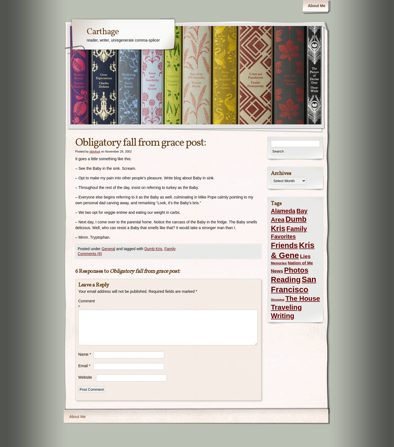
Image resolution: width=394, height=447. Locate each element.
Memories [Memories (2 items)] (279, 263)
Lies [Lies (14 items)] (305, 256)
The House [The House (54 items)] (302, 298)
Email (84, 366)
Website (85, 377)
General (108, 249)
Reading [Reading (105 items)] (286, 279)
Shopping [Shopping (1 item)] (277, 299)
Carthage (103, 32)
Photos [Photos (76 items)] (296, 270)
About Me (316, 6)
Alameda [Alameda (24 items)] (283, 211)
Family (170, 249)
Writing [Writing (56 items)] (282, 316)
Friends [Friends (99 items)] (284, 245)
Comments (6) (90, 254)
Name (84, 354)
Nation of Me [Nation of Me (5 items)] (300, 263)
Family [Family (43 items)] (296, 228)
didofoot (94, 151)
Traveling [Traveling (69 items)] (286, 307)
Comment (85, 304)
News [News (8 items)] (277, 271)
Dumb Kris (153, 249)
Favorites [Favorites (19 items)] (283, 236)
